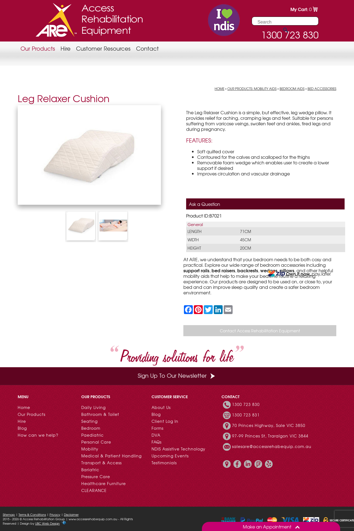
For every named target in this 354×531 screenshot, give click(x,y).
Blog (22, 428)
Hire (66, 48)
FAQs (157, 442)
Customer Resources (103, 48)
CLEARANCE (94, 490)
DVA (156, 435)
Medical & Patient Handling (111, 456)
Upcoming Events (170, 456)
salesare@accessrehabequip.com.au (271, 446)
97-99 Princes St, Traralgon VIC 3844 (270, 436)
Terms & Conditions (32, 514)
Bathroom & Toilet (100, 414)
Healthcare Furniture (103, 483)
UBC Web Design (47, 523)
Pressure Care (95, 476)
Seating (89, 421)
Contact (147, 48)
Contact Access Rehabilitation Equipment (260, 330)
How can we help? (38, 435)
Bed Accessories (322, 88)
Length (195, 231)
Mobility (89, 449)
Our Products (37, 48)
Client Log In (165, 421)
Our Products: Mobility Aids (252, 88)
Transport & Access (101, 462)
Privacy (55, 514)
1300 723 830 (246, 404)
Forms (157, 428)
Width (193, 239)
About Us (161, 407)
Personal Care (96, 442)
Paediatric (92, 435)
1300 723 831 (246, 415)
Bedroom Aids (292, 88)
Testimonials (164, 462)
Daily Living (93, 407)
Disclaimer (71, 514)
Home (219, 88)
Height (194, 248)
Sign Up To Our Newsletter (177, 375)
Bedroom (90, 428)
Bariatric (90, 469)
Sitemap (9, 514)
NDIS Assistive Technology (178, 449)
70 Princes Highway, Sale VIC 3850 (268, 425)
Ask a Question (204, 204)
